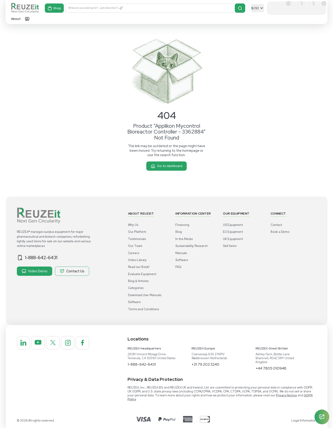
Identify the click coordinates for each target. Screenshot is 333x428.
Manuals (181, 253)
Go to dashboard (166, 166)
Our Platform (137, 232)
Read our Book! (139, 267)
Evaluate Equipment (142, 274)
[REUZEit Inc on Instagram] (67, 342)
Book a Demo (280, 232)
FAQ (178, 267)
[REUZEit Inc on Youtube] (38, 342)
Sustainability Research (191, 246)
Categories (136, 288)
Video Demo (34, 271)
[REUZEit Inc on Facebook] (82, 342)
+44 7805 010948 (271, 368)
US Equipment (233, 225)
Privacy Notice (286, 395)
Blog (178, 232)
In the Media (184, 239)
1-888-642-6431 (41, 258)
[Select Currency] (257, 8)
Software (134, 302)
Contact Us (72, 271)
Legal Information (303, 420)
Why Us (133, 225)
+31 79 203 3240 (205, 364)
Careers (133, 253)
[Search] (240, 8)
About (16, 19)
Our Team (135, 246)
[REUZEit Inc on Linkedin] (23, 342)
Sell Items (229, 246)
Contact (276, 225)
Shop (54, 8)
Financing (182, 225)
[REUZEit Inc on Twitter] (53, 342)
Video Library (137, 260)
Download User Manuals (144, 295)
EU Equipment (233, 232)
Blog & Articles (138, 281)
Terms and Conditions (143, 309)
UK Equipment (233, 239)
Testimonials (137, 239)
